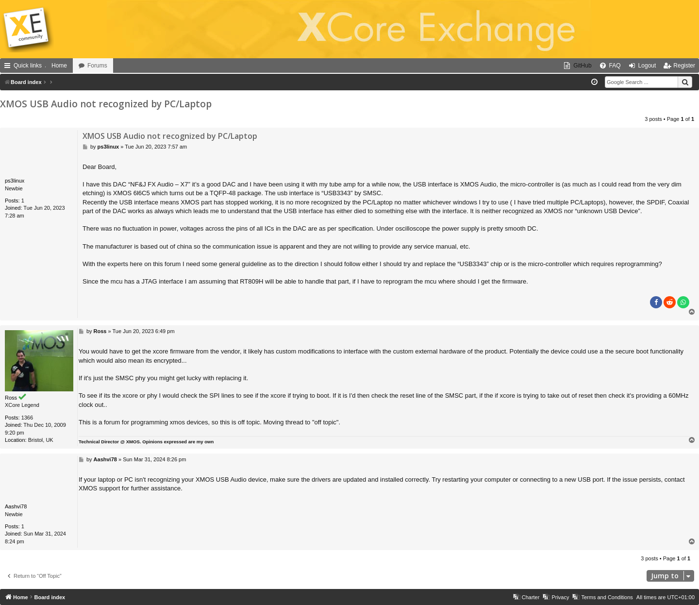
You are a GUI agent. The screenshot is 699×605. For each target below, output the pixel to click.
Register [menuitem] (684, 65)
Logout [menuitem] (647, 65)
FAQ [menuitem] (615, 65)
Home (59, 65)
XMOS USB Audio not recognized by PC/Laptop (106, 104)
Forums (97, 65)
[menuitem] (577, 65)
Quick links (28, 65)
